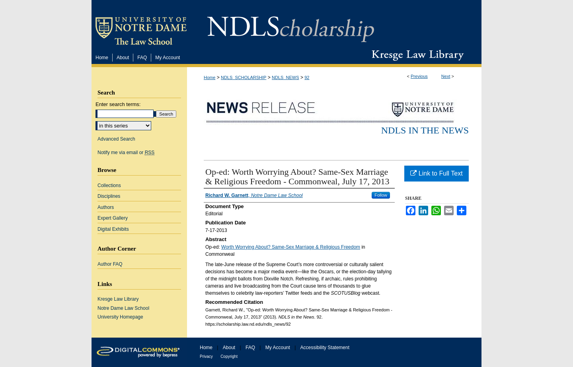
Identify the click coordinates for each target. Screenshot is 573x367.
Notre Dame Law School (123, 308)
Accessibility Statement (324, 347)
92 (306, 77)
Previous (419, 76)
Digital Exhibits (113, 229)
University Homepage (120, 317)
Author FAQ (110, 264)
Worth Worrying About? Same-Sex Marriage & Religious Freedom (290, 247)
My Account (277, 347)
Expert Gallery (112, 218)
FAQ (250, 347)
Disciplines (108, 196)
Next (445, 76)
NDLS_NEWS (285, 77)
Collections (109, 185)
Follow (380, 195)
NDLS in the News (425, 130)
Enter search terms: (118, 104)
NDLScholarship (290, 25)
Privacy (206, 356)
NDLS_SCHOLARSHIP (243, 77)
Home (209, 77)
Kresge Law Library (416, 55)
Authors (105, 207)
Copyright (229, 356)
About (229, 347)
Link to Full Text (436, 173)
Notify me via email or (125, 152)
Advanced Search (116, 139)
